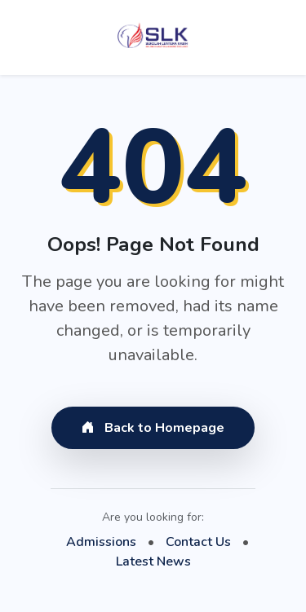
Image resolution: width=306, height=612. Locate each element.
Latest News (153, 561)
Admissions (101, 542)
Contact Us (198, 542)
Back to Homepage (153, 428)
